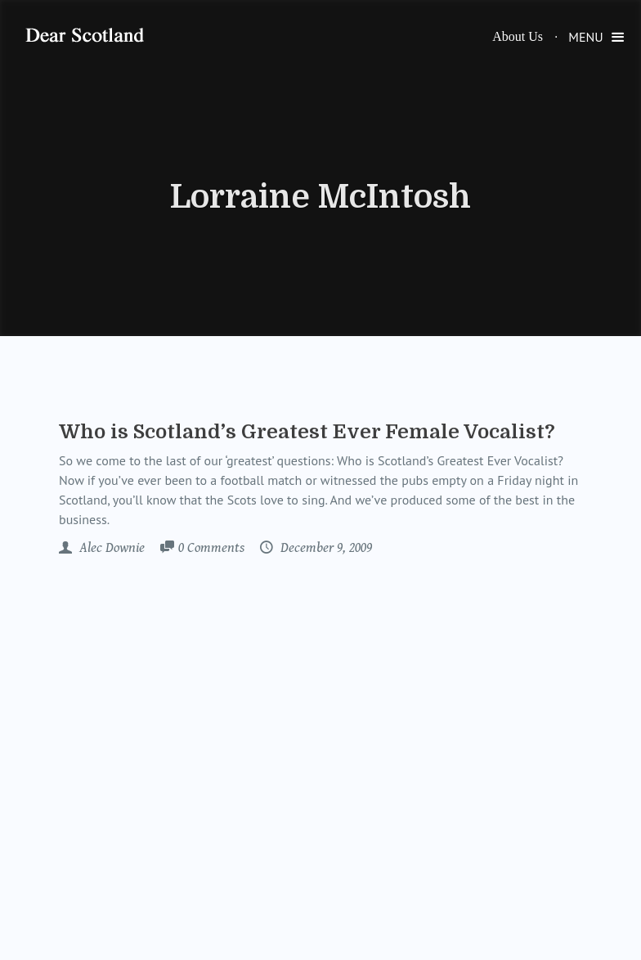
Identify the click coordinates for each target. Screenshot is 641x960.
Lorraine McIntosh (320, 197)
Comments (211, 548)
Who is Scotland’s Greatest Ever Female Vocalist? (307, 431)
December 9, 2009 (324, 548)
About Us (517, 36)
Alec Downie (110, 548)
